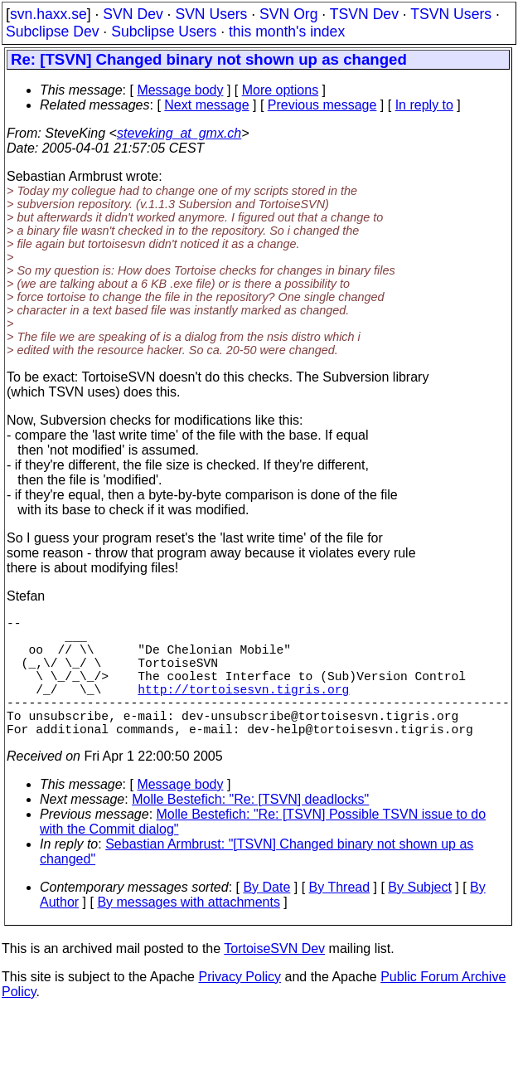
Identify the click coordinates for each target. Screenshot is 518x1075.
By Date (266, 917)
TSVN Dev (364, 14)
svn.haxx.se (48, 14)
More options (280, 90)
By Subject (419, 917)
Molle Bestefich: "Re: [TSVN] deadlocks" (250, 829)
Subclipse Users (163, 31)
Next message (206, 105)
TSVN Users (450, 14)
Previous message (322, 105)
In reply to (424, 105)
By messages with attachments (188, 932)
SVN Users (211, 14)
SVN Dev (132, 14)
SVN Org (288, 14)
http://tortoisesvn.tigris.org (243, 708)
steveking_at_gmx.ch (179, 133)
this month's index (287, 31)
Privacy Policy (239, 1007)
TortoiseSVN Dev (274, 978)
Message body (180, 90)
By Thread (339, 917)
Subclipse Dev (52, 31)
